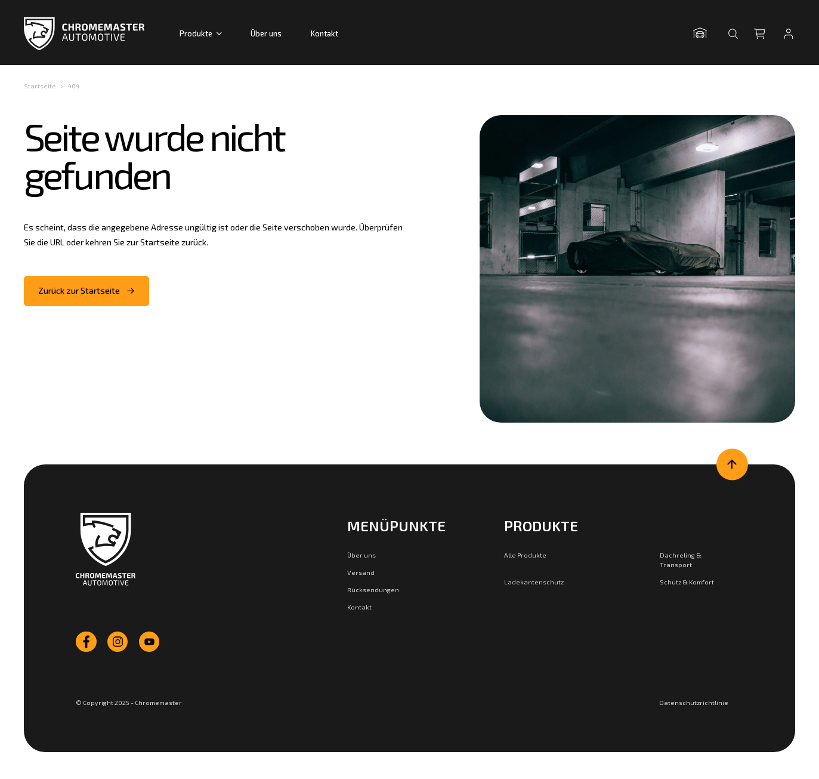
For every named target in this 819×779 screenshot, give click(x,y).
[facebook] (86, 642)
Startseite (40, 86)
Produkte (201, 33)
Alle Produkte (525, 555)
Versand (361, 572)
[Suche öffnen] (733, 33)
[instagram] (117, 642)
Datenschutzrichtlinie (693, 702)
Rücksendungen (373, 589)
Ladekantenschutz (534, 582)
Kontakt (324, 33)
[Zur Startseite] (105, 549)
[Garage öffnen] (703, 34)
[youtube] (149, 642)
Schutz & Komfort (687, 582)
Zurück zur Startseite (86, 290)
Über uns (266, 33)
